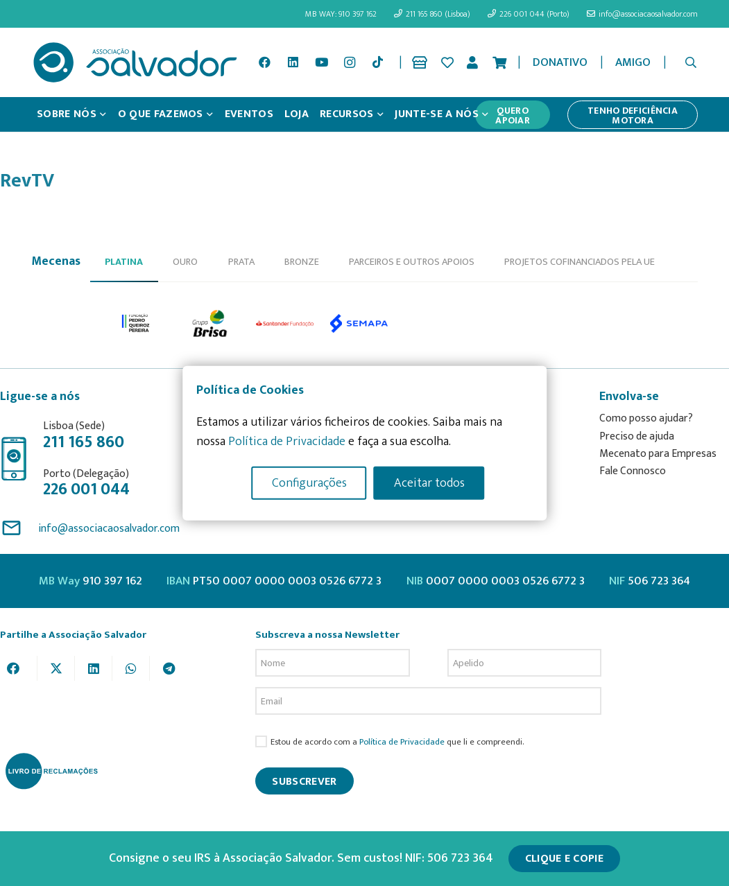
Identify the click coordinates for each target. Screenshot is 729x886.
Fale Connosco (632, 471)
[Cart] (499, 62)
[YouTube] (321, 62)
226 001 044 (86, 489)
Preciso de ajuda (636, 436)
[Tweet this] (56, 668)
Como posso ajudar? (646, 418)
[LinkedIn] (293, 62)
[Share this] (18, 668)
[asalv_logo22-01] (135, 62)
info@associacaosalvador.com (109, 528)
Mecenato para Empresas (658, 453)
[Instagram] (349, 62)
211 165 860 (83, 442)
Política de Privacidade (402, 742)
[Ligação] (422, 62)
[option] (136, 323)
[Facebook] (265, 62)
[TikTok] (378, 62)
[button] (691, 62)
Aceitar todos (429, 482)
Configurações (309, 482)
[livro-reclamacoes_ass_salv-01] (51, 771)
